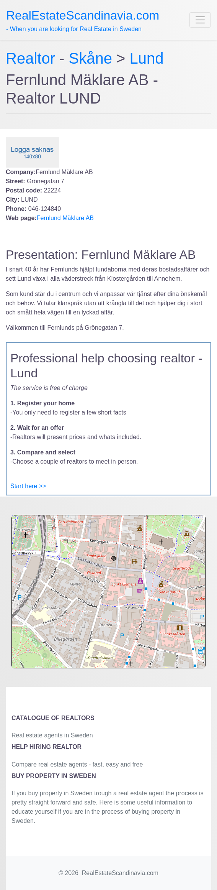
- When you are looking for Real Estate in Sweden (82, 20)
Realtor (32, 58)
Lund (147, 58)
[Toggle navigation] (200, 20)
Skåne (90, 58)
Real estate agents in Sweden (52, 735)
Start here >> (28, 486)
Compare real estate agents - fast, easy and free (77, 764)
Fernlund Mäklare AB (65, 218)
